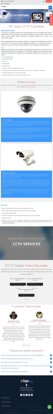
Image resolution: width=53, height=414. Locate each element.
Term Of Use (16, 410)
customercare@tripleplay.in (7, 1)
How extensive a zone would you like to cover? (14, 362)
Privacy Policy (10, 410)
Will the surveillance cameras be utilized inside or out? (17, 359)
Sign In (43, 1)
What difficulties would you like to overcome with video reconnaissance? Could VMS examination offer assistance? (25, 367)
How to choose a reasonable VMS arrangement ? (15, 371)
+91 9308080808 (6, 3)
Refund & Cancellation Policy (11, 412)
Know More (18, 288)
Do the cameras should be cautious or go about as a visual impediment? (22, 355)
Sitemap (20, 412)
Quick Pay (49, 1)
